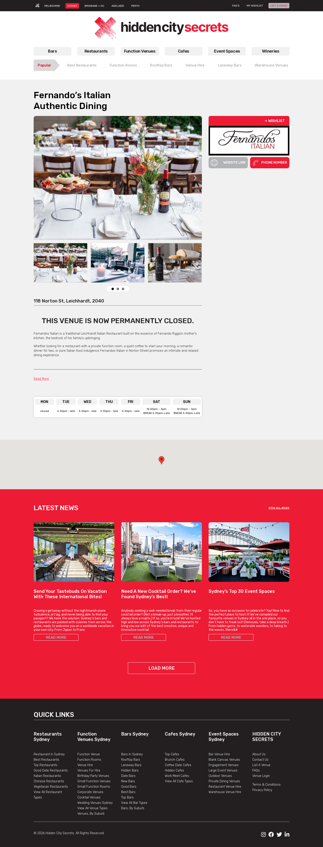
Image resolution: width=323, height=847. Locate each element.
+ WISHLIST (275, 121)
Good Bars (128, 787)
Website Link (228, 162)
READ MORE (56, 637)
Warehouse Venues (271, 65)
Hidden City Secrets (266, 736)
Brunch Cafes (175, 760)
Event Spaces (227, 51)
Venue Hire (195, 65)
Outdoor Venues (220, 776)
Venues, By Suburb (91, 814)
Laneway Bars (230, 65)
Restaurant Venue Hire (225, 787)
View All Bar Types (134, 803)
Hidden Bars (130, 770)
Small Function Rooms (93, 787)
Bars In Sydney (132, 754)
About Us (259, 754)
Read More (41, 379)
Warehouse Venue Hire (225, 792)
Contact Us (260, 760)
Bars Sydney (134, 734)
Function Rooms (123, 65)
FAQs (256, 770)
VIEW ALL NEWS (278, 507)
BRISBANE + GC (94, 5)
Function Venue (88, 754)
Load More (161, 668)
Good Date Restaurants (51, 770)
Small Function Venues (94, 781)
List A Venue (261, 765)
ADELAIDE (117, 5)
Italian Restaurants (47, 776)
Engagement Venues (224, 765)
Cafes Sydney (180, 734)
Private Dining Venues (224, 781)
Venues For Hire (88, 770)
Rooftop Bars (161, 65)
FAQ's (236, 5)
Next (195, 177)
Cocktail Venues (88, 797)
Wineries (270, 51)
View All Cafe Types (179, 781)
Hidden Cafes (174, 770)
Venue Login (261, 776)
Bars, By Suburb (132, 808)
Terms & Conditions (266, 785)
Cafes (183, 51)
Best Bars (128, 792)
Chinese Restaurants (49, 781)
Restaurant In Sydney (49, 754)
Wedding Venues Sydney (95, 803)
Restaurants (96, 51)
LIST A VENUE (279, 5)
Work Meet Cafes (177, 776)
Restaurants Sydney (48, 736)
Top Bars (127, 797)
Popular (44, 65)
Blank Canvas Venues (224, 760)
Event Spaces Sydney (224, 736)
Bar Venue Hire (219, 754)
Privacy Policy (262, 790)
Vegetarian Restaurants (51, 787)
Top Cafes (172, 754)
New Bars (128, 781)
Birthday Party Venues (93, 776)
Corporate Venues (90, 792)
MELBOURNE (52, 5)
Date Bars (128, 776)
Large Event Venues (223, 770)
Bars (52, 51)
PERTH (135, 5)
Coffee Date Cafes (178, 765)
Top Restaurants (45, 765)
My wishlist (255, 5)
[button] (161, 460)
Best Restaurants (82, 65)
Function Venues (139, 51)
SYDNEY (72, 5)
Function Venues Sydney (93, 736)
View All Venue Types (92, 808)
